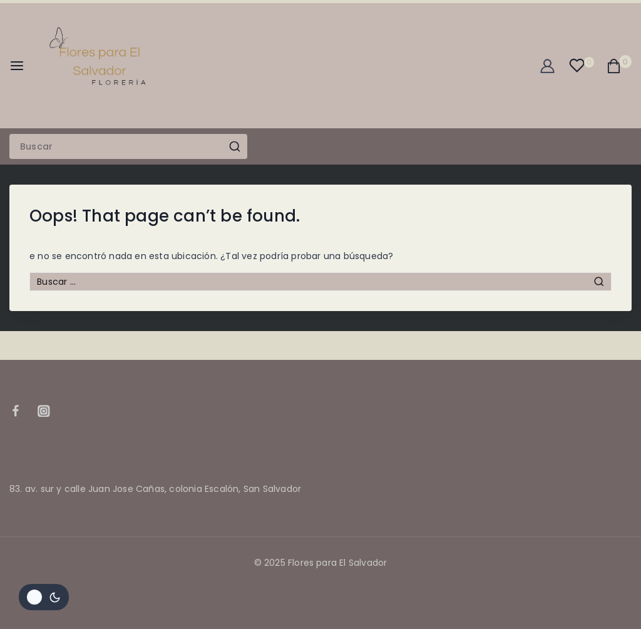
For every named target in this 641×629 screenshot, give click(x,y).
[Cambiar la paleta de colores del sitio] (44, 597)
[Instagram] (50, 411)
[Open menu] (16, 65)
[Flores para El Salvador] (104, 65)
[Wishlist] (581, 65)
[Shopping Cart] (619, 66)
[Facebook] (21, 411)
